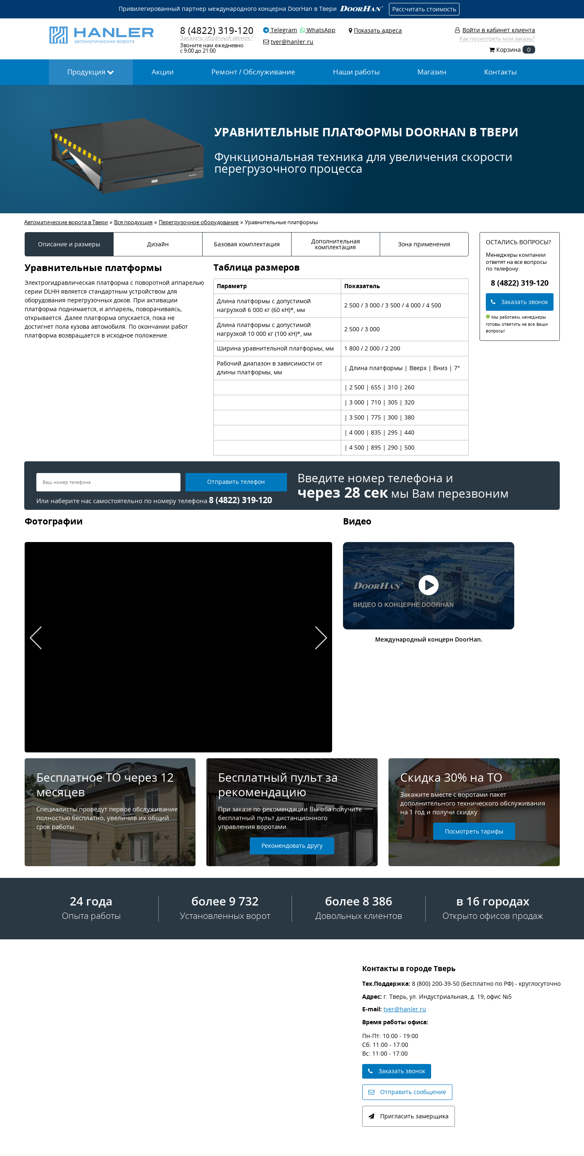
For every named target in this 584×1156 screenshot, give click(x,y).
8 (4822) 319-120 (217, 30)
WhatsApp (317, 30)
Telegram (280, 30)
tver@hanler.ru (404, 1009)
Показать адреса (378, 30)
